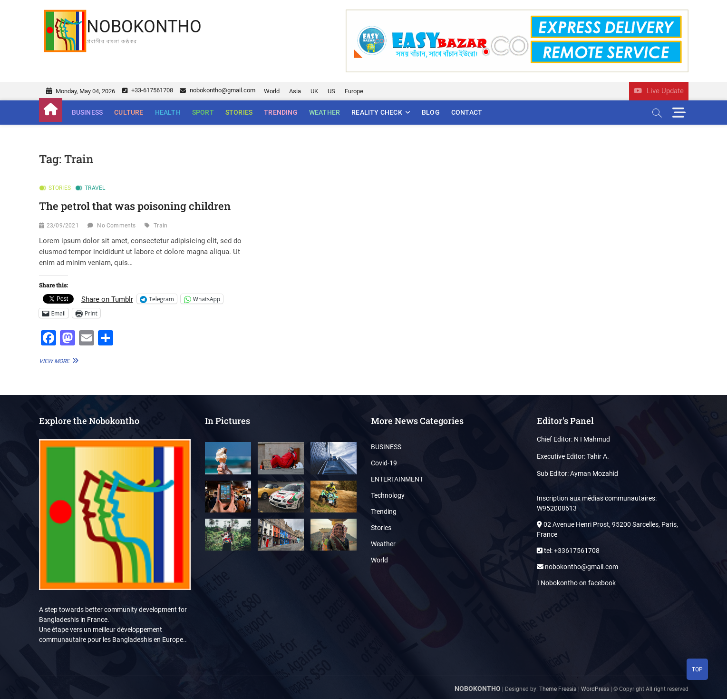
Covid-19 (384, 463)
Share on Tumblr (107, 299)
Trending (281, 112)
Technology (388, 495)
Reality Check (376, 112)
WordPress (595, 689)
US (331, 91)
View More (57, 360)
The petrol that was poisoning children (135, 206)
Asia (295, 91)
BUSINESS (87, 112)
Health (168, 112)
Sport (203, 112)
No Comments (116, 225)
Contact (466, 112)
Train (160, 225)
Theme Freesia (558, 689)
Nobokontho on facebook (576, 583)
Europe (354, 91)
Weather (324, 112)
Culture (128, 112)
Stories (238, 112)
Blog (431, 112)
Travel (95, 188)
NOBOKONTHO (144, 27)
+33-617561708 (147, 90)
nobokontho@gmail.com (217, 90)
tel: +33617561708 (568, 550)
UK (314, 91)
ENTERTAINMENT (397, 479)
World (272, 91)
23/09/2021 (63, 225)
